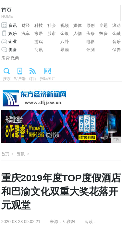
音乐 (116, 41)
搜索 (7, 78)
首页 (7, 13)
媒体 (77, 25)
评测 (90, 49)
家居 (38, 33)
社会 (51, 25)
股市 (51, 33)
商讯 (38, 49)
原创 (90, 25)
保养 (116, 49)
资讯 (12, 25)
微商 (15, 57)
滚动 (116, 25)
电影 (90, 41)
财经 (25, 25)
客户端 (20, 78)
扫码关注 (47, 78)
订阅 (33, 78)
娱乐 (12, 33)
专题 (103, 25)
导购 (64, 49)
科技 (38, 25)
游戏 (38, 41)
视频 (64, 25)
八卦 (64, 41)
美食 (12, 49)
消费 (5, 57)
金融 (116, 33)
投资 (103, 33)
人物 (77, 33)
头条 (90, 33)
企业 (12, 41)
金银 (64, 33)
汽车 (25, 33)
